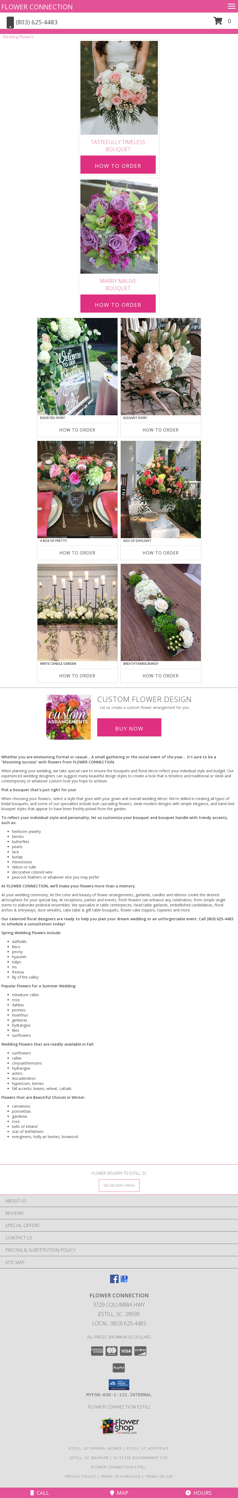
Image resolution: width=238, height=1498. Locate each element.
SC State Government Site (140, 1457)
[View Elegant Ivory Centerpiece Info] (161, 366)
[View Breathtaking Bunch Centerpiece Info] (161, 612)
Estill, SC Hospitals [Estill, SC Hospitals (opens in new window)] (148, 1448)
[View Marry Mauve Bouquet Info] (119, 226)
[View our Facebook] (114, 1281)
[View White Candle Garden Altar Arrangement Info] (77, 612)
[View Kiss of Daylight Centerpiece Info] (161, 489)
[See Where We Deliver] (119, 1185)
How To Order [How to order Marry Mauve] (118, 304)
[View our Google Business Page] (124, 1281)
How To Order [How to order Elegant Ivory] (161, 430)
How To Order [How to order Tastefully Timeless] (118, 165)
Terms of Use (159, 1476)
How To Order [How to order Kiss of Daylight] (161, 553)
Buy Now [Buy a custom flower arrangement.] (129, 728)
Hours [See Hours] (198, 1492)
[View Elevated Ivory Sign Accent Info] (77, 366)
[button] (222, 23)
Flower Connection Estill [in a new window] (119, 1407)
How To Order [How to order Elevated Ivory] (77, 430)
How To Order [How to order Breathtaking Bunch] (161, 676)
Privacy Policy (80, 1476)
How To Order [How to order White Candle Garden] (77, 676)
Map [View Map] (119, 1492)
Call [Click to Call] (39, 1492)
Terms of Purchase (120, 1476)
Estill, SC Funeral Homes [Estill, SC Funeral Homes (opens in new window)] (95, 1448)
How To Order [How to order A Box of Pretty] (77, 553)
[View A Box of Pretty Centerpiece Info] (77, 489)
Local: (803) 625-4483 (119, 1323)
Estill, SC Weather (89, 1457)
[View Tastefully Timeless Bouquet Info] (119, 88)
